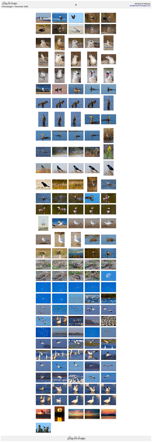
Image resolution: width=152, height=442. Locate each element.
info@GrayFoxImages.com (140, 6)
